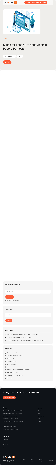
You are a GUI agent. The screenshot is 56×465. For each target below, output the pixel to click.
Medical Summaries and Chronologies (12, 413)
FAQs (39, 421)
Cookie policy (23, 460)
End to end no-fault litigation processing (13, 421)
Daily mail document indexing (10, 418)
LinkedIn (5, 441)
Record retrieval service (9, 424)
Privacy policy (31, 460)
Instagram (5, 444)
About (39, 410)
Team (39, 413)
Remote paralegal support (9, 426)
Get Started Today (9, 397)
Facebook (5, 439)
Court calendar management (10, 416)
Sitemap (51, 460)
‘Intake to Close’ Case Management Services (14, 410)
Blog (39, 418)
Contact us (41, 416)
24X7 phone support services (10, 429)
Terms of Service (41, 460)
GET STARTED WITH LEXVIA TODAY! (36, 2)
